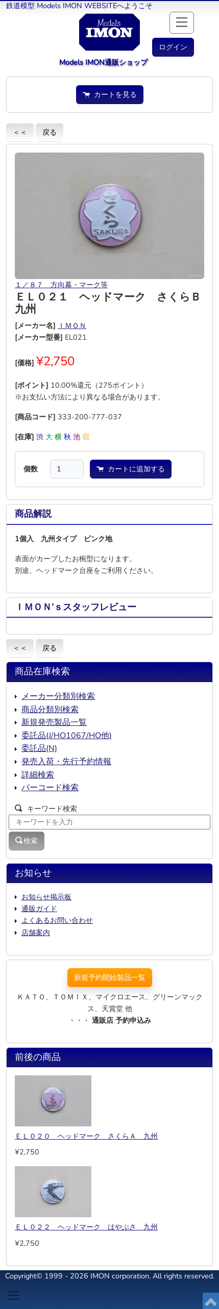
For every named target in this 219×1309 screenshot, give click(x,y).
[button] (173, 47)
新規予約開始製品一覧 (109, 977)
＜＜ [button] (20, 132)
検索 (26, 841)
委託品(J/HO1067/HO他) (66, 735)
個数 (30, 469)
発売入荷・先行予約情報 (66, 761)
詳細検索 (37, 775)
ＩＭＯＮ (72, 325)
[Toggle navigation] (13, 1295)
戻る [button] (49, 132)
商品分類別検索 (50, 709)
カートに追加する (130, 469)
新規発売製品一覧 (54, 722)
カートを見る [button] (110, 94)
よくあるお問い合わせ (57, 920)
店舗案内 (35, 932)
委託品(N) (39, 748)
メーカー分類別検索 (58, 696)
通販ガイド (39, 908)
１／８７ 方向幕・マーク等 (61, 285)
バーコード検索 (50, 787)
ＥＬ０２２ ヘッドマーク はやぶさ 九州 (86, 1227)
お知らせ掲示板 (46, 897)
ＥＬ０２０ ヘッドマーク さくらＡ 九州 (86, 1136)
